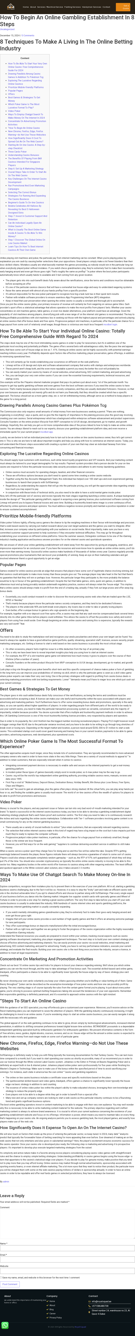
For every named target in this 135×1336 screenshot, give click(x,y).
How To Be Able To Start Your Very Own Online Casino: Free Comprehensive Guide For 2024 (27, 67)
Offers (11, 94)
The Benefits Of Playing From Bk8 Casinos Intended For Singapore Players (25, 162)
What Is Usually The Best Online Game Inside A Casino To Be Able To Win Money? (27, 233)
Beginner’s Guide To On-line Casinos (26, 202)
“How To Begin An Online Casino (24, 128)
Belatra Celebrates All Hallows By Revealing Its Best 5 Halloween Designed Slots (24, 209)
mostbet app (46, 432)
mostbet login (110, 324)
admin (6, 1181)
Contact (106, 7)
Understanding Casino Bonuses (23, 155)
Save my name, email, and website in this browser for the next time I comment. (41, 1278)
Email (3, 1255)
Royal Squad (80, 1327)
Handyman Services (91, 7)
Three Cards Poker (17, 151)
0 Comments (28, 35)
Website (4, 1266)
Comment (4, 1207)
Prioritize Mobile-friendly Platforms (26, 87)
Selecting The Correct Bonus (22, 192)
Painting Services (72, 7)
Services (41, 7)
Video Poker (14, 111)
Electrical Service (55, 7)
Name (3, 1244)
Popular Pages (15, 90)
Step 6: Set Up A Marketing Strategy (26, 168)
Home (26, 7)
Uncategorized (7, 29)
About (33, 7)
